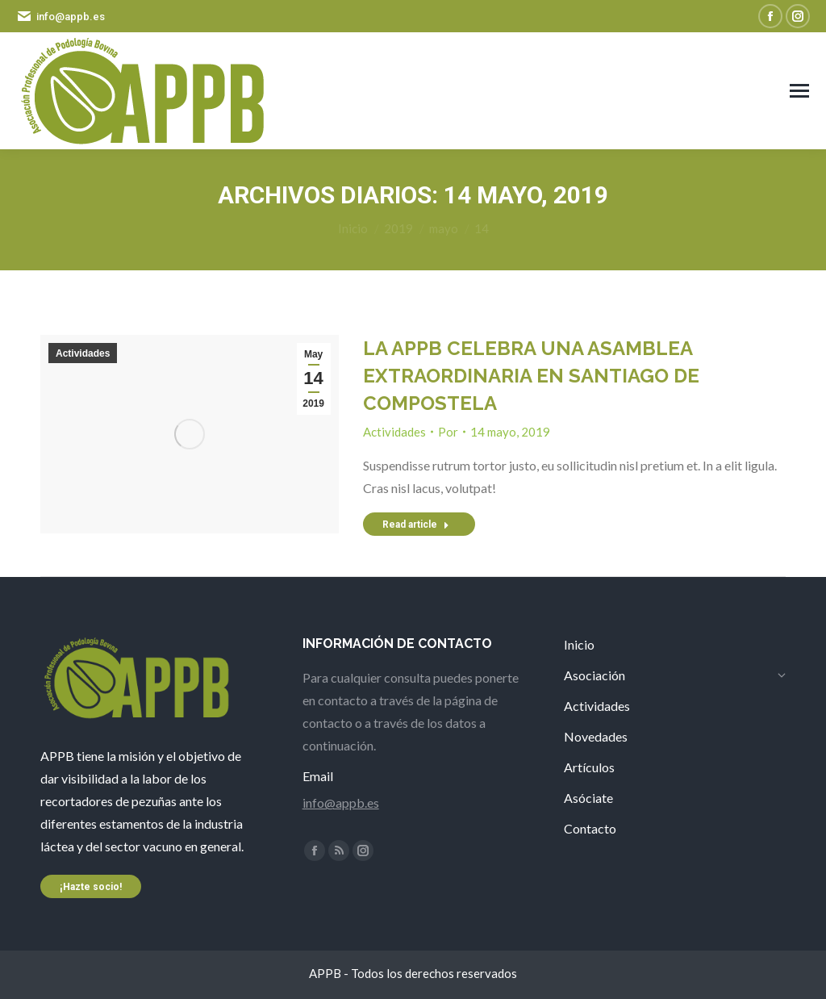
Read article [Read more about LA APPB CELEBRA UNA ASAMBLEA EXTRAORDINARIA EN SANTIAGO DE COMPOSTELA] (415, 524)
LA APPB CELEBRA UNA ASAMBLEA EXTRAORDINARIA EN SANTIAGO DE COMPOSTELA (531, 375)
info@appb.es (340, 802)
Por (448, 431)
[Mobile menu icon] (799, 91)
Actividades (83, 353)
